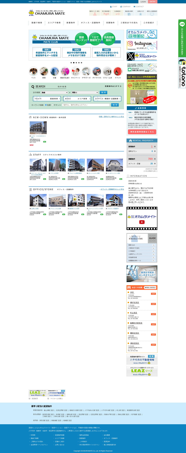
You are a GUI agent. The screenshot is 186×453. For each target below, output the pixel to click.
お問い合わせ (139, 7)
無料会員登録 (84, 435)
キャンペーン (76, 72)
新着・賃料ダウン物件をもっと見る (111, 117)
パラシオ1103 (54, 173)
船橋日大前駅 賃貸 (76, 410)
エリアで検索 (54, 23)
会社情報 (125, 7)
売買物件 (110, 23)
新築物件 (44, 72)
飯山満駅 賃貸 (49, 410)
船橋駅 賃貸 (67, 420)
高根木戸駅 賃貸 (109, 414)
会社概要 (107, 435)
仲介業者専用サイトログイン (89, 445)
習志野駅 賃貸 (83, 414)
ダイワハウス (97, 72)
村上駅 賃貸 (120, 410)
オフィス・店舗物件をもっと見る (112, 189)
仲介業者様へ (106, 13)
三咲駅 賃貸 (46, 416)
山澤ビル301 (35, 208)
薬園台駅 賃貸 (71, 414)
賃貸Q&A (107, 441)
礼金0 (65, 72)
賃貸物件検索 (59, 435)
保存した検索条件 (152, 13)
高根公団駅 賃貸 (123, 414)
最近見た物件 (129, 13)
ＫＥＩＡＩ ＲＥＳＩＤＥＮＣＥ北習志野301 (38, 174)
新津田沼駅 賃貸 (48, 414)
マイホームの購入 (56, 398)
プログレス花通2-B (113, 208)
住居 (49, 105)
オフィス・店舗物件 (90, 23)
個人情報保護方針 (110, 445)
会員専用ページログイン (39, 445)
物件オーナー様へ (94, 13)
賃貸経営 (35, 398)
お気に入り (140, 13)
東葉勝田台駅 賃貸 (133, 410)
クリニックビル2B (55, 208)
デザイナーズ (86, 72)
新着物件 (71, 23)
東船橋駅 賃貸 (56, 420)
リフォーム (107, 72)
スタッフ (113, 7)
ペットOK (33, 72)
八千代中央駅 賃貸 (107, 410)
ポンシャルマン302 (94, 173)
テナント (118, 72)
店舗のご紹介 (59, 441)
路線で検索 (37, 23)
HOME (33, 435)
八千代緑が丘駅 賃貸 (92, 410)
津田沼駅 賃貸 (44, 420)
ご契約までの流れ (129, 23)
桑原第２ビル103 (74, 208)
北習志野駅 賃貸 (61, 410)
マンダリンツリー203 (113, 173)
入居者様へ (117, 13)
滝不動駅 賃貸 (136, 414)
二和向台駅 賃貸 (58, 416)
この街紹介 (149, 23)
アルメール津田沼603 (75, 173)
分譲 (55, 72)
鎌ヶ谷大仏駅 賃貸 (73, 416)
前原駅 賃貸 (60, 414)
